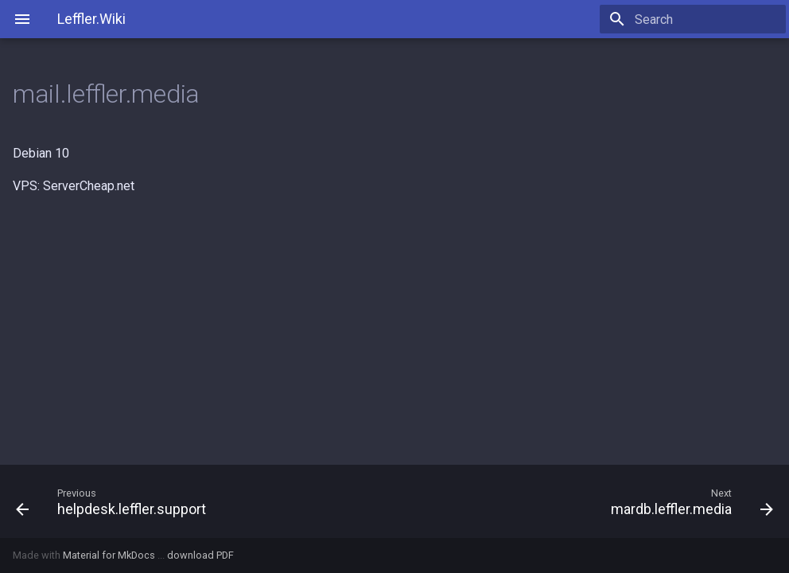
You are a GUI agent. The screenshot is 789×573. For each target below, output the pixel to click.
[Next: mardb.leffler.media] (590, 501)
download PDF (200, 555)
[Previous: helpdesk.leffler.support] (198, 501)
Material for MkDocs (110, 555)
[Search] (693, 19)
